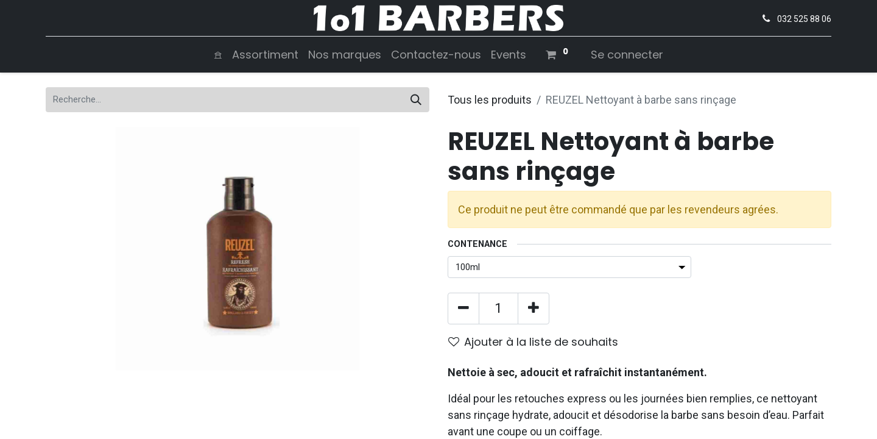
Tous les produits (490, 99)
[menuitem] (218, 54)
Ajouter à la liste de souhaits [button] (533, 341)
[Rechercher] (416, 99)
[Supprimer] (463, 308)
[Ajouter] (533, 308)
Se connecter (627, 54)
